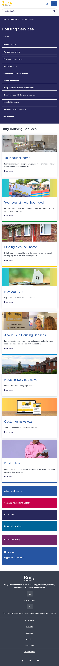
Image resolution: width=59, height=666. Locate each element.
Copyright (29, 633)
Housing (14, 19)
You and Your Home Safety (17, 503)
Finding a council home (13, 59)
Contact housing (12, 539)
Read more (10, 171)
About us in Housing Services (25, 335)
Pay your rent (13, 291)
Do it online (12, 463)
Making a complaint (11, 80)
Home (4, 19)
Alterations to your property (15, 109)
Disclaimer (29, 639)
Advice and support (13, 491)
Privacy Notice (29, 652)
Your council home (17, 158)
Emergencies (29, 645)
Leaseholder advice (11, 102)
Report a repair (10, 45)
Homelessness (11, 552)
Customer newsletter (18, 421)
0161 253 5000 (29, 600)
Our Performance (10, 66)
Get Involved (9, 116)
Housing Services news (20, 379)
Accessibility (29, 620)
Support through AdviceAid (14, 558)
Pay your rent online (12, 52)
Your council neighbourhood (24, 202)
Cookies (29, 627)
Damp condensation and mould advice (19, 88)
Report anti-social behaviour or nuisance (20, 95)
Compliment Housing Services (16, 73)
